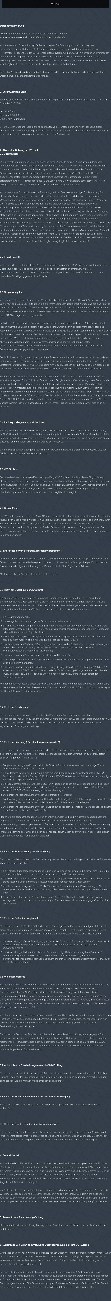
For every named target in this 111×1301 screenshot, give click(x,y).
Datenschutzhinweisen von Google (69, 527)
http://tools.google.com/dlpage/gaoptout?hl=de (41, 387)
